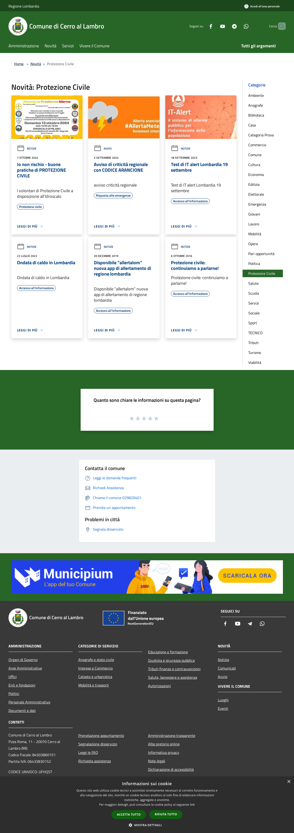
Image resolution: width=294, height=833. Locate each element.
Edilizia (254, 184)
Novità (35, 64)
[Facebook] (202, 26)
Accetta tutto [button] (129, 815)
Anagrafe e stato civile (96, 659)
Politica (254, 263)
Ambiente (256, 95)
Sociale (254, 313)
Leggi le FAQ (88, 752)
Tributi (253, 342)
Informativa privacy (163, 752)
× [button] (288, 782)
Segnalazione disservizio (97, 744)
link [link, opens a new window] (192, 805)
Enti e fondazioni (21, 685)
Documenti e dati (22, 710)
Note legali (156, 761)
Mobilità (254, 234)
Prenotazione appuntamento (101, 735)
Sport (252, 323)
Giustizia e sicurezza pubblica (171, 660)
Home (19, 64)
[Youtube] (214, 26)
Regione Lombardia (23, 6)
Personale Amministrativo (29, 702)
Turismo (254, 352)
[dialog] (147, 805)
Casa (252, 125)
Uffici (12, 676)
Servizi (253, 303)
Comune (254, 155)
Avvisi (103, 148)
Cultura (254, 164)
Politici (13, 693)
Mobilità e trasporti (93, 685)
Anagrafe (255, 105)
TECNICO (255, 333)
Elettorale (256, 194)
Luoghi (223, 700)
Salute (253, 283)
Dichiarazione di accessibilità (171, 769)
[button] (147, 825)
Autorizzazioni (159, 686)
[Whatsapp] (238, 26)
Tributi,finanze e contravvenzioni (174, 669)
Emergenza (257, 204)
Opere (253, 244)
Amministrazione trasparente (171, 735)
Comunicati (227, 668)
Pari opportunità (261, 253)
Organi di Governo (22, 659)
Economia (256, 174)
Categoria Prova (261, 135)
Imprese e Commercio (95, 668)
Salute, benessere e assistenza (172, 677)
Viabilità (254, 362)
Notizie (27, 148)
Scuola (253, 293)
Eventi (223, 708)
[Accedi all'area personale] (262, 6)
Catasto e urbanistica (95, 676)
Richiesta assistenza (94, 761)
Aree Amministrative (25, 668)
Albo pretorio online (164, 744)
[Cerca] (280, 26)
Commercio (257, 145)
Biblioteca (256, 115)
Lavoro (253, 224)
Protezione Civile (261, 273)
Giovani (254, 214)
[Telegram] (226, 26)
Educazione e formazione (168, 652)
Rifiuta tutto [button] (166, 814)
